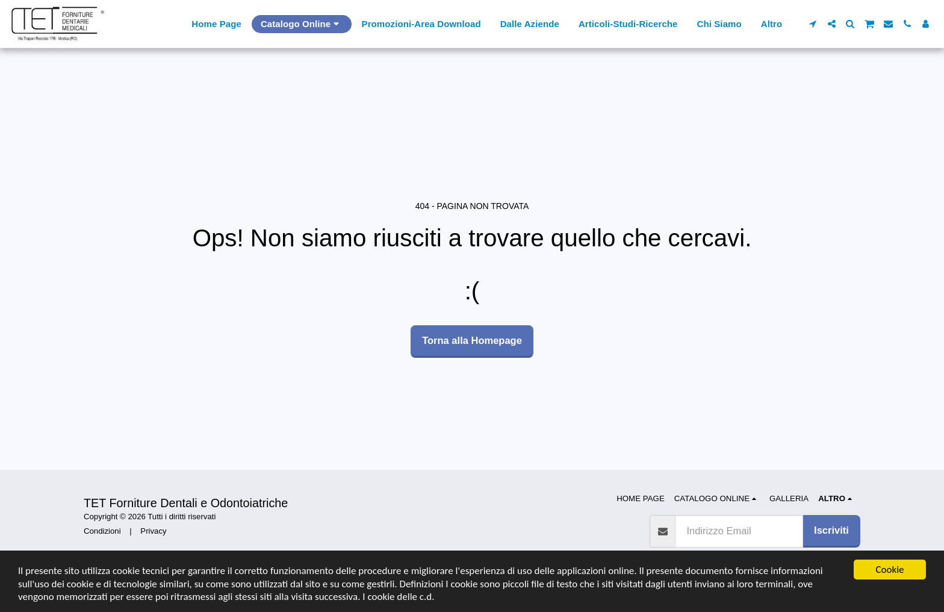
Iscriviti (831, 530)
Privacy (153, 531)
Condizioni (102, 531)
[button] (813, 23)
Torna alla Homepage (472, 340)
